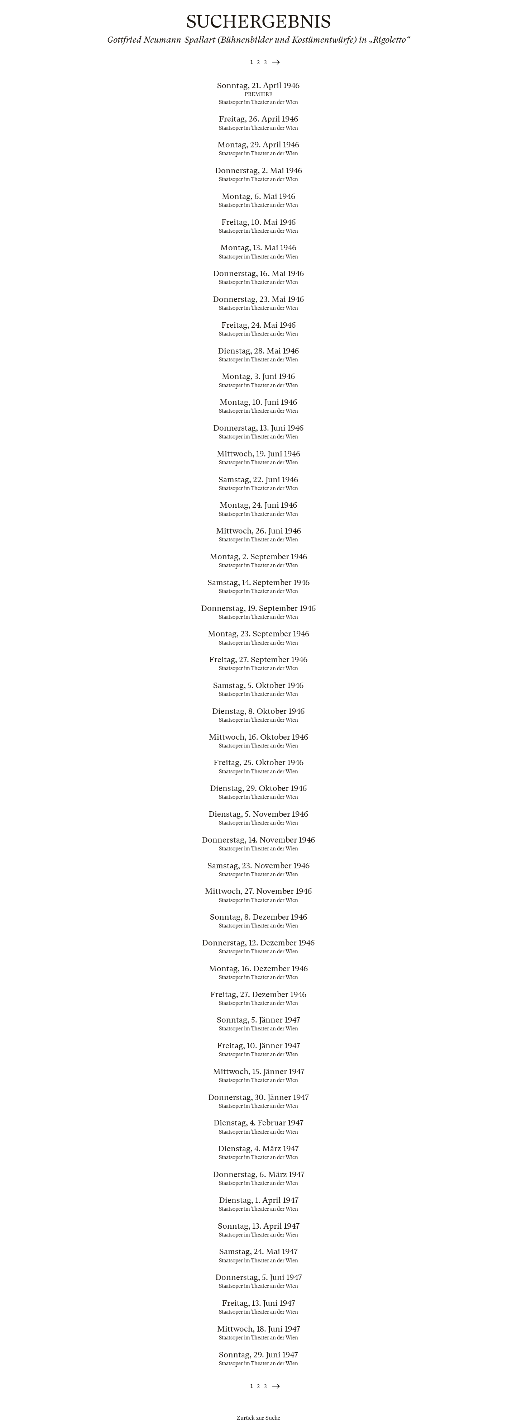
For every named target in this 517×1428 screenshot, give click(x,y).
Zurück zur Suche (258, 1418)
